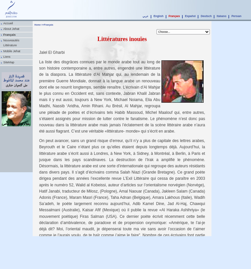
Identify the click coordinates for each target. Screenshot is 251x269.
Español (190, 16)
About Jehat (11, 29)
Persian (236, 16)
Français (174, 16)
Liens (6, 56)
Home (37, 25)
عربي (145, 16)
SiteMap (8, 62)
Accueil (8, 23)
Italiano (221, 16)
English (158, 16)
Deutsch (206, 16)
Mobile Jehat (11, 51)
